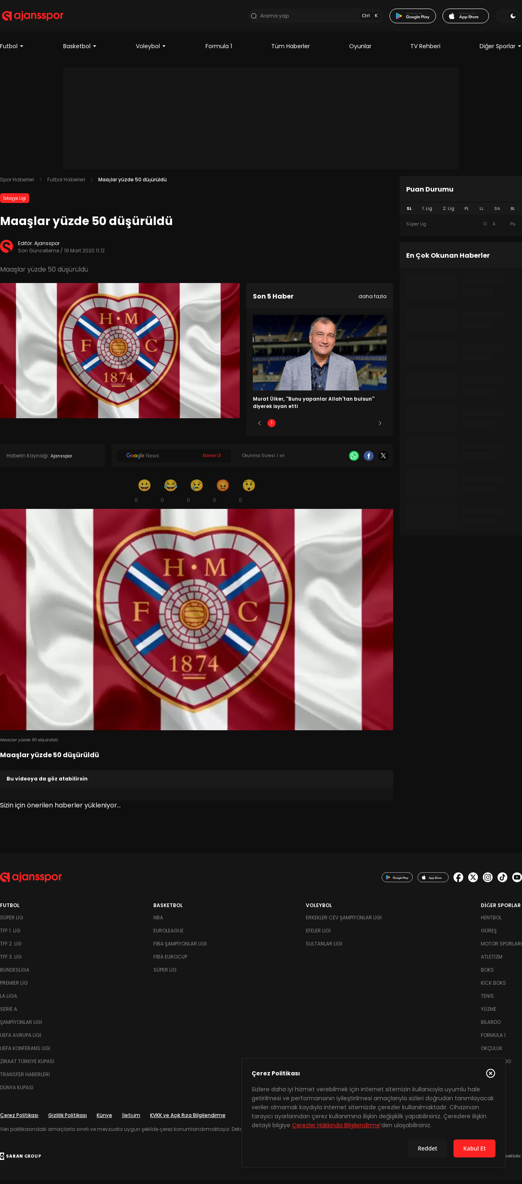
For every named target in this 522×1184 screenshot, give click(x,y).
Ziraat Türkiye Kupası (27, 1065)
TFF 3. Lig (11, 961)
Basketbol (80, 51)
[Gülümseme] (144, 495)
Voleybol (151, 51)
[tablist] (461, 213)
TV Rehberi (425, 51)
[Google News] (174, 460)
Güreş (489, 935)
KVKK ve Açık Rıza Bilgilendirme (188, 1119)
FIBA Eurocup (170, 961)
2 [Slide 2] (295, 427)
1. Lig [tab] (427, 213)
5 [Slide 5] (368, 427)
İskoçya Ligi (14, 202)
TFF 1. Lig (10, 935)
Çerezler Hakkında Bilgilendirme (336, 1125)
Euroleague (168, 935)
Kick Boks (493, 987)
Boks (487, 974)
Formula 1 (219, 51)
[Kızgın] (222, 495)
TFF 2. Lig (11, 948)
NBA (158, 922)
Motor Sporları (501, 948)
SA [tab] (497, 213)
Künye (104, 1119)
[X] (383, 460)
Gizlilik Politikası (67, 1119)
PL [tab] (466, 213)
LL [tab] (482, 213)
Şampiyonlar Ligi (21, 1026)
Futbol (12, 51)
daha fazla (372, 300)
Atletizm (491, 961)
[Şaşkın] (249, 495)
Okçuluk (491, 1052)
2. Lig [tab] (448, 213)
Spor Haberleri (17, 184)
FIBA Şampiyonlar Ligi (180, 948)
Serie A (8, 1013)
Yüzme (488, 1013)
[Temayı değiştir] (510, 18)
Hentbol (491, 922)
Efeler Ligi (318, 935)
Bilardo (491, 1026)
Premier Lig (14, 987)
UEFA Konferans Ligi (25, 1052)
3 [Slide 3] (320, 427)
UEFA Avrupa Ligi (20, 1039)
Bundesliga (14, 974)
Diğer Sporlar (501, 51)
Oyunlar (360, 51)
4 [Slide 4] (343, 427)
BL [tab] (513, 213)
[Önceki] (259, 427)
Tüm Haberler (290, 51)
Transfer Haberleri (25, 1078)
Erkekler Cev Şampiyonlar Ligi (344, 922)
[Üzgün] (196, 495)
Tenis (487, 1000)
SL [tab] (409, 213)
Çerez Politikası (19, 1119)
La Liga (8, 1000)
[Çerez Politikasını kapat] (490, 1073)
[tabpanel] (461, 229)
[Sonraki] (380, 427)
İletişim (131, 1119)
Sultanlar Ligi (324, 948)
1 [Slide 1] (271, 427)
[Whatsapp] (354, 460)
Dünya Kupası (16, 1091)
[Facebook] (369, 460)
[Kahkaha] (170, 495)
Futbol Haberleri (66, 184)
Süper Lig (11, 922)
